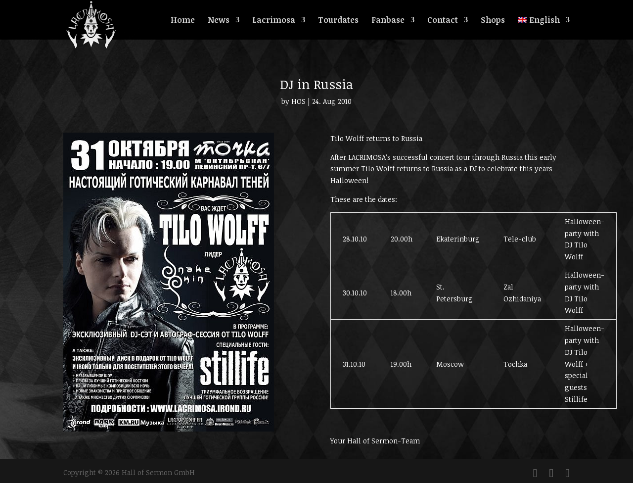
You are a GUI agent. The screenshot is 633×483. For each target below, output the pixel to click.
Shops (493, 20)
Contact (442, 20)
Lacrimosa (273, 20)
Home (183, 20)
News (218, 20)
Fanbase (388, 20)
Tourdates (338, 20)
